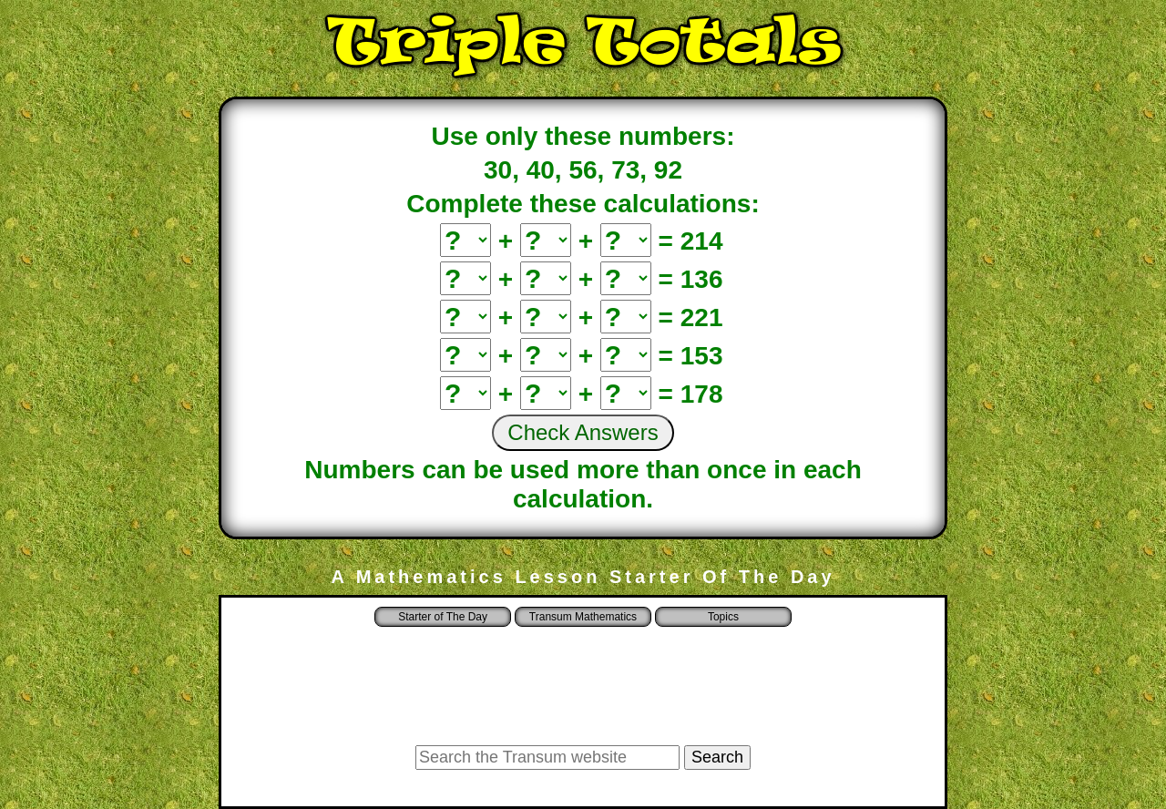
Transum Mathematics (583, 616)
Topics (723, 616)
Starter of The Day (442, 616)
